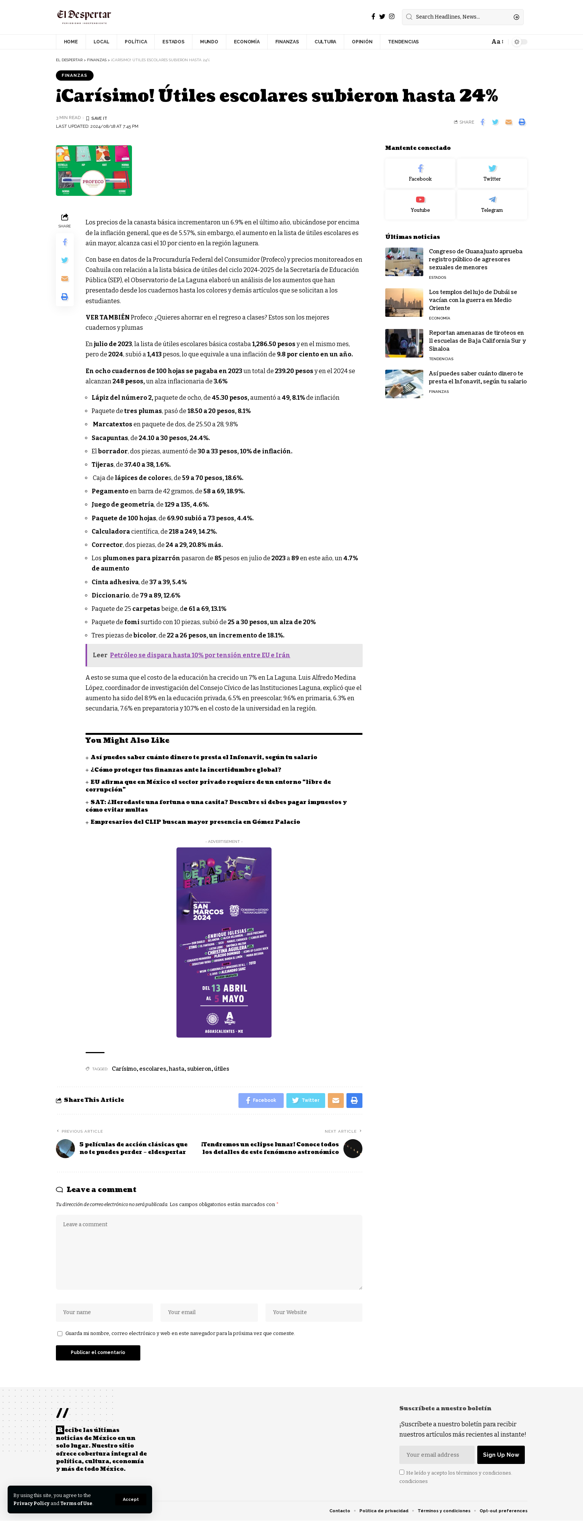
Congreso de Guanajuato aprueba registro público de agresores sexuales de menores (476, 259)
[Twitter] (382, 16)
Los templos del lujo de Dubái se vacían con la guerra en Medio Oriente (473, 300)
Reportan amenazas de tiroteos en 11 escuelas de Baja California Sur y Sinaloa (477, 341)
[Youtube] (420, 204)
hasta (176, 1069)
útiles (221, 1069)
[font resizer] (496, 42)
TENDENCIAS (441, 359)
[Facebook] (373, 16)
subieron (199, 1069)
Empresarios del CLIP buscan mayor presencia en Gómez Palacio (195, 822)
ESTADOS (437, 277)
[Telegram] (492, 204)
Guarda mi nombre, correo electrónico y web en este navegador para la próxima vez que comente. (180, 1334)
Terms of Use (76, 1503)
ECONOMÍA (439, 318)
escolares (152, 1069)
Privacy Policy (31, 1503)
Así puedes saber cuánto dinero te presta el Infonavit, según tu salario (204, 757)
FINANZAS (75, 75)
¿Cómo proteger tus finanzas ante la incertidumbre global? (186, 770)
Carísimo (124, 1069)
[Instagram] (391, 16)
